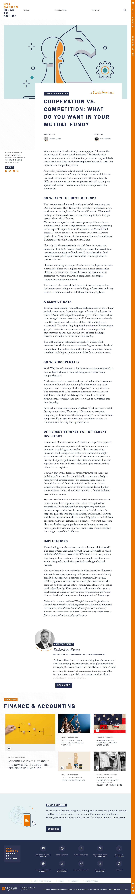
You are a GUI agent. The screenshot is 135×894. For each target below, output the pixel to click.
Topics (26, 10)
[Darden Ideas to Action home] (12, 854)
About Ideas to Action (42, 880)
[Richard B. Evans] (46, 139)
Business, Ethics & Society (107, 774)
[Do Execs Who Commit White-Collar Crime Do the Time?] (74, 723)
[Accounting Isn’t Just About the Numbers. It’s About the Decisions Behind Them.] (30, 729)
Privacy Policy (123, 888)
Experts (95, 10)
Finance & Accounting (56, 93)
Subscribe (53, 829)
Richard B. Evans (55, 139)
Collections (60, 10)
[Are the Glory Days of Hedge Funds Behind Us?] (74, 761)
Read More (63, 685)
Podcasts (74, 880)
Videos (61, 880)
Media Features (92, 880)
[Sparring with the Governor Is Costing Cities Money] (110, 723)
